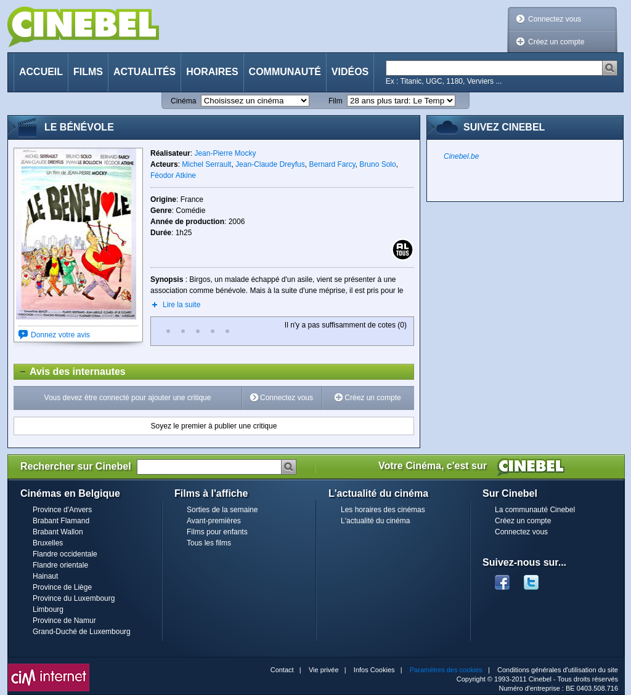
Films (88, 71)
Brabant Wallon (58, 532)
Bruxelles (48, 543)
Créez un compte (556, 42)
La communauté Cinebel (535, 509)
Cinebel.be (461, 156)
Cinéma (183, 101)
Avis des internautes (70, 371)
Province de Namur (64, 620)
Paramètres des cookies (446, 669)
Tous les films (209, 543)
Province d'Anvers (62, 509)
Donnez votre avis (60, 335)
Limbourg (48, 609)
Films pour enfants (217, 532)
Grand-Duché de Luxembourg (82, 631)
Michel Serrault (206, 164)
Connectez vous (554, 19)
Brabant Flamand (61, 520)
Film (335, 101)
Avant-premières (214, 520)
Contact (282, 669)
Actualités (144, 71)
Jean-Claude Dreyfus (270, 164)
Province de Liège (62, 587)
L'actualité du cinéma (375, 520)
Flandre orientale (60, 565)
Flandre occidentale (65, 554)
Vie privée (324, 669)
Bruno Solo (377, 164)
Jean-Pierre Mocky (225, 153)
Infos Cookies (374, 669)
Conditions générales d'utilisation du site (557, 669)
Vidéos (350, 71)
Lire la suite (181, 304)
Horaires (212, 71)
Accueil (41, 71)
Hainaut (45, 576)
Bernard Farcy (332, 164)
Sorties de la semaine (222, 509)
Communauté (285, 71)
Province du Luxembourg (74, 598)
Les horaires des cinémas (383, 509)
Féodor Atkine (173, 175)
